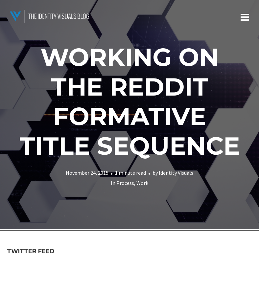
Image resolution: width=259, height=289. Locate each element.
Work (142, 183)
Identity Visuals (176, 172)
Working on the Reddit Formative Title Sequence (129, 101)
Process (125, 183)
